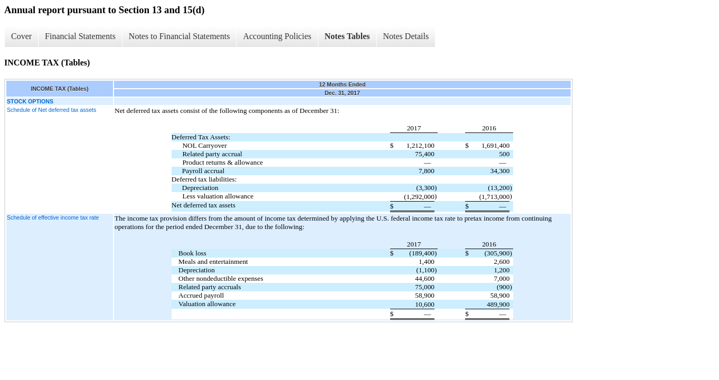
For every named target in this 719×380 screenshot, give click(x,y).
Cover (21, 36)
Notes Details (406, 36)
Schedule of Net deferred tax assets (51, 110)
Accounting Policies (277, 36)
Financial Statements (80, 36)
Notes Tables (347, 36)
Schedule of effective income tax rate (53, 217)
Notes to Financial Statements (179, 36)
